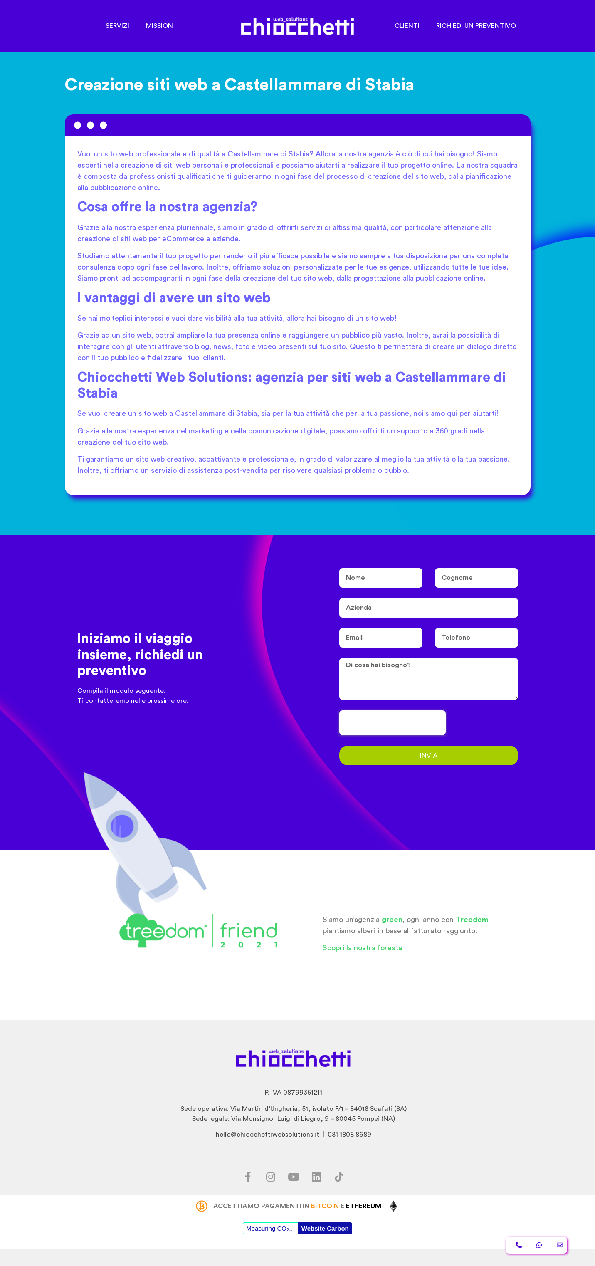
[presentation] (392, 722)
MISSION (159, 25)
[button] (519, 1245)
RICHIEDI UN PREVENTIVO (476, 25)
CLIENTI (407, 25)
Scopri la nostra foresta (362, 948)
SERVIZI (117, 25)
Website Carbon (325, 1228)
